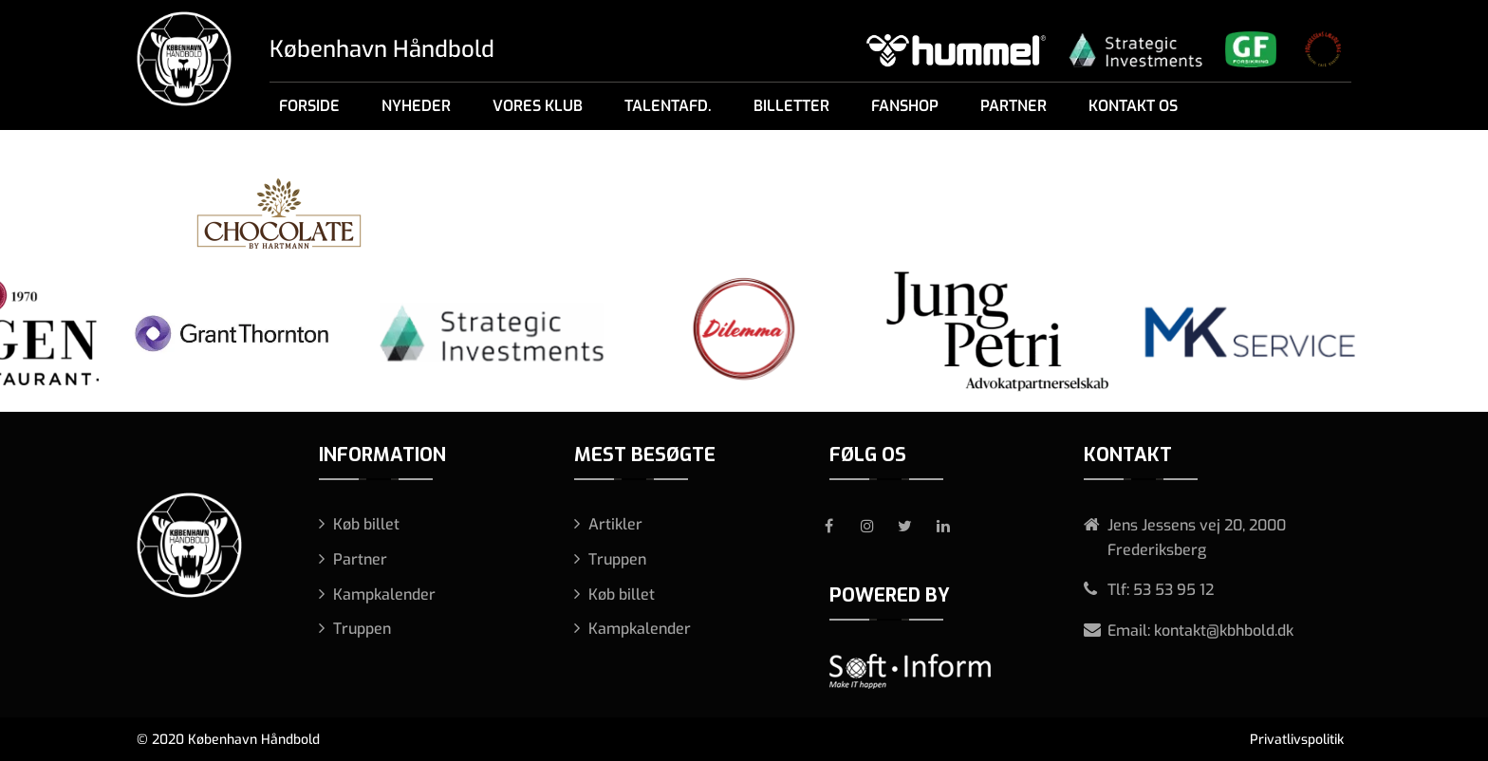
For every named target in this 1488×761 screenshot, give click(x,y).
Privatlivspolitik (1297, 740)
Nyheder (416, 106)
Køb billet (366, 524)
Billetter (791, 106)
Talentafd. (668, 106)
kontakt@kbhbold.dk (1223, 630)
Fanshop (905, 106)
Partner (1013, 106)
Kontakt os (1133, 106)
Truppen (362, 629)
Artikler (615, 524)
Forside (309, 106)
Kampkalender (384, 594)
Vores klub (538, 106)
